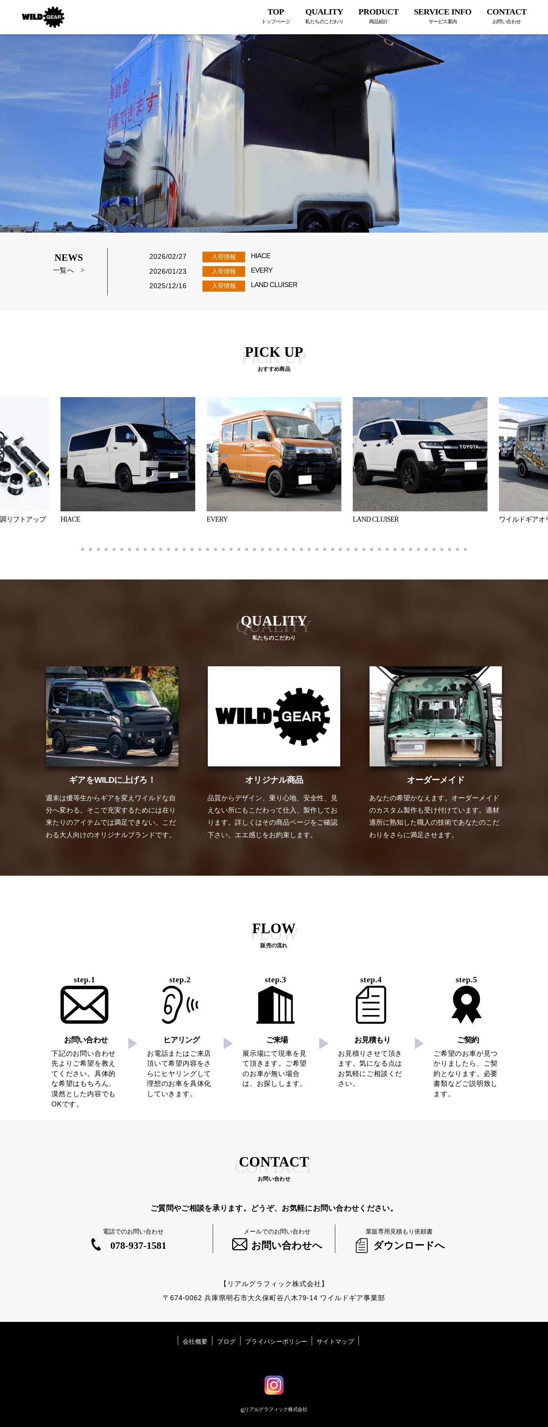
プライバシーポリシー (276, 1341)
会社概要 (195, 1341)
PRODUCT (378, 16)
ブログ (226, 1341)
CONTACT (507, 16)
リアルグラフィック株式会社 (275, 1409)
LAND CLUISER (274, 285)
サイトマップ (335, 1341)
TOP (275, 16)
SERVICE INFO (443, 16)
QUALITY (324, 16)
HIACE (260, 256)
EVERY (261, 270)
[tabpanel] (274, 460)
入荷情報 (224, 257)
